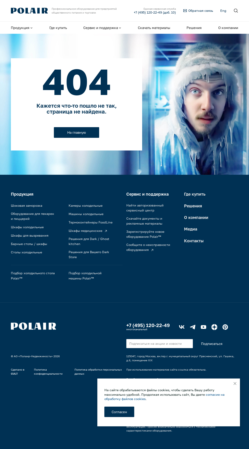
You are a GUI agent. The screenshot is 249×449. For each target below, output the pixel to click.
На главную (76, 132)
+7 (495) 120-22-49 (148, 325)
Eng (223, 10)
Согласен (119, 412)
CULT (14, 373)
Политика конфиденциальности (48, 371)
